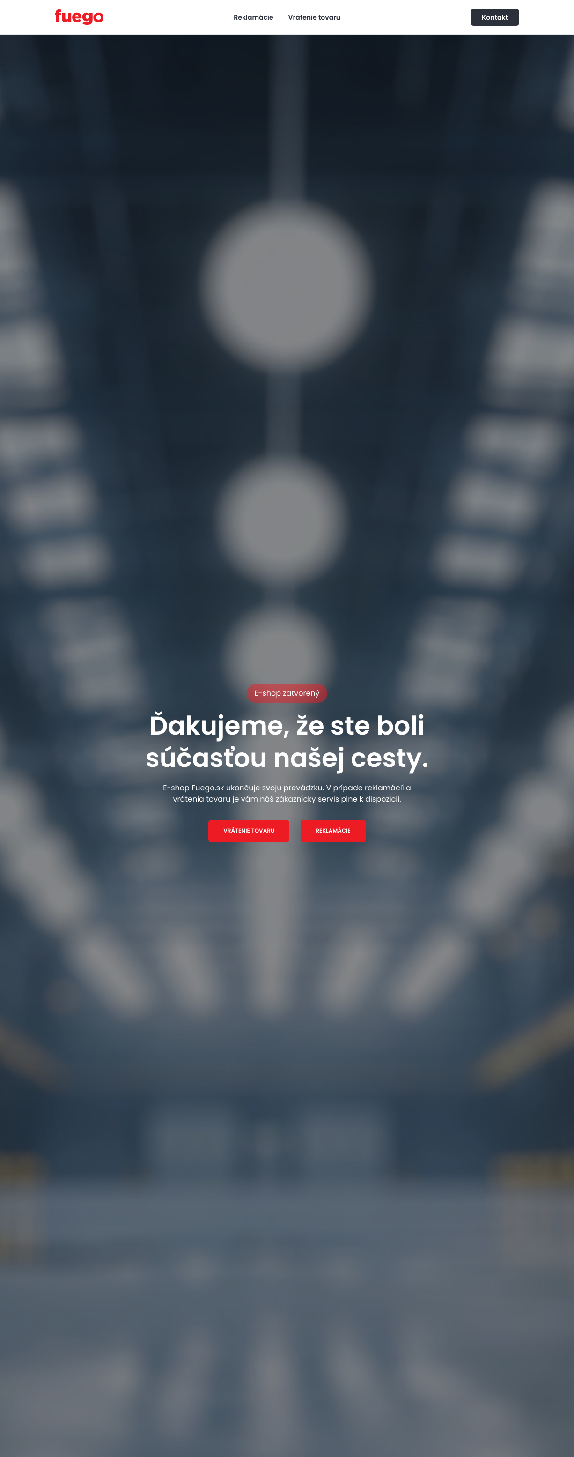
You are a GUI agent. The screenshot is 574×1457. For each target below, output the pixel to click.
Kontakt (495, 17)
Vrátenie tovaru (314, 17)
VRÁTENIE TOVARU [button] (248, 831)
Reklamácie (253, 17)
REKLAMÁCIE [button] (333, 831)
